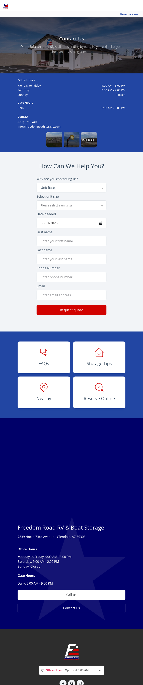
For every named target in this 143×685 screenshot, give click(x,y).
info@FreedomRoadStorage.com (39, 126)
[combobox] (71, 187)
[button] (54, 139)
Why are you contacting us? (57, 179)
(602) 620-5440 (27, 122)
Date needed (46, 214)
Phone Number (48, 268)
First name (45, 232)
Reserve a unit (130, 14)
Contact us (71, 608)
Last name (44, 250)
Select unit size (48, 196)
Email (41, 286)
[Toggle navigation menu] (136, 5)
